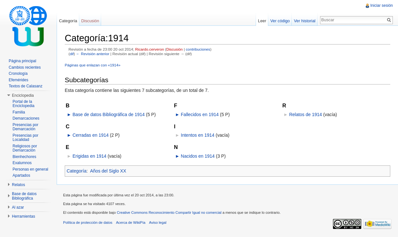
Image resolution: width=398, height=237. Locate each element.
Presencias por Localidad (25, 137)
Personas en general (30, 169)
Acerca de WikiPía (130, 222)
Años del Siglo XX (108, 170)
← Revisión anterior (92, 54)
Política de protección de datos (87, 222)
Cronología (18, 73)
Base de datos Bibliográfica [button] (24, 196)
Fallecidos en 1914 (200, 114)
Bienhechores (24, 156)
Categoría (76, 170)
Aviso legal (157, 222)
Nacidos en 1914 (198, 156)
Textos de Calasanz (26, 86)
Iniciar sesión (381, 5)
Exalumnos (22, 163)
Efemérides (18, 80)
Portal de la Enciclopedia (23, 103)
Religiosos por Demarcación (25, 148)
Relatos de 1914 (305, 114)
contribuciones (198, 49)
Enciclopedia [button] (23, 95)
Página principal (22, 61)
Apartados (21, 175)
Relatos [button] (18, 185)
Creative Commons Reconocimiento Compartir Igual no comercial (169, 212)
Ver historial (305, 20)
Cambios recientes (25, 67)
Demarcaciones (26, 118)
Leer (262, 20)
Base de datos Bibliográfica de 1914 (108, 114)
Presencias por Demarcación (25, 127)
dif (72, 54)
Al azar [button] (18, 207)
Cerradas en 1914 (90, 135)
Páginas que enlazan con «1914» (92, 65)
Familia (19, 112)
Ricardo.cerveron (149, 49)
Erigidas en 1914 (89, 156)
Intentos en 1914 (197, 135)
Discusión (174, 49)
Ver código (279, 20)
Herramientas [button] (23, 216)
